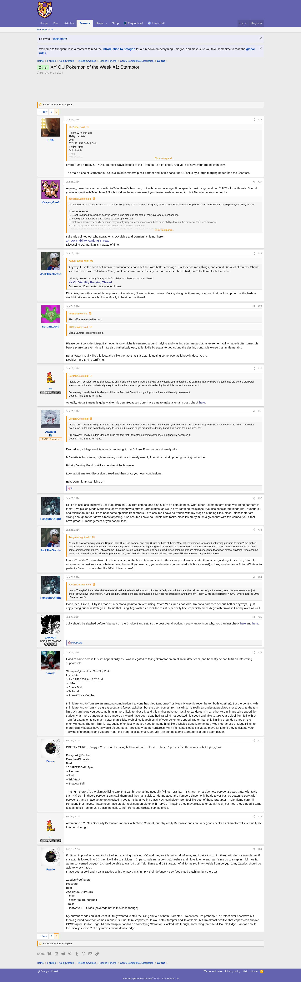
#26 (260, 119)
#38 (260, 816)
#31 (260, 411)
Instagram (59, 38)
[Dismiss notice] (260, 39)
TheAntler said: (77, 127)
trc (41, 72)
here (202, 402)
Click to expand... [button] (164, 158)
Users (99, 23)
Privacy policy (232, 971)
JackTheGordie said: (80, 198)
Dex (56, 23)
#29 (260, 306)
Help (245, 971)
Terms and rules (213, 971)
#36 (260, 652)
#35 (260, 617)
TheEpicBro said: (78, 313)
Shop (115, 23)
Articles (69, 23)
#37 (260, 740)
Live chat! (158, 23)
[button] (106, 23)
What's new (43, 29)
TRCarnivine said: (78, 327)
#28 (260, 253)
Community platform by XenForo (150, 978)
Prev (44, 111)
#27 (260, 181)
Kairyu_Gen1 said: (79, 260)
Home (44, 23)
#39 (260, 849)
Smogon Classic (48, 971)
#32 (260, 498)
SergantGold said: (79, 375)
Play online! (135, 23)
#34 (260, 577)
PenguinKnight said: (80, 537)
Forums (84, 23)
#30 (260, 368)
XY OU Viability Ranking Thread (87, 240)
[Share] (254, 120)
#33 (260, 530)
